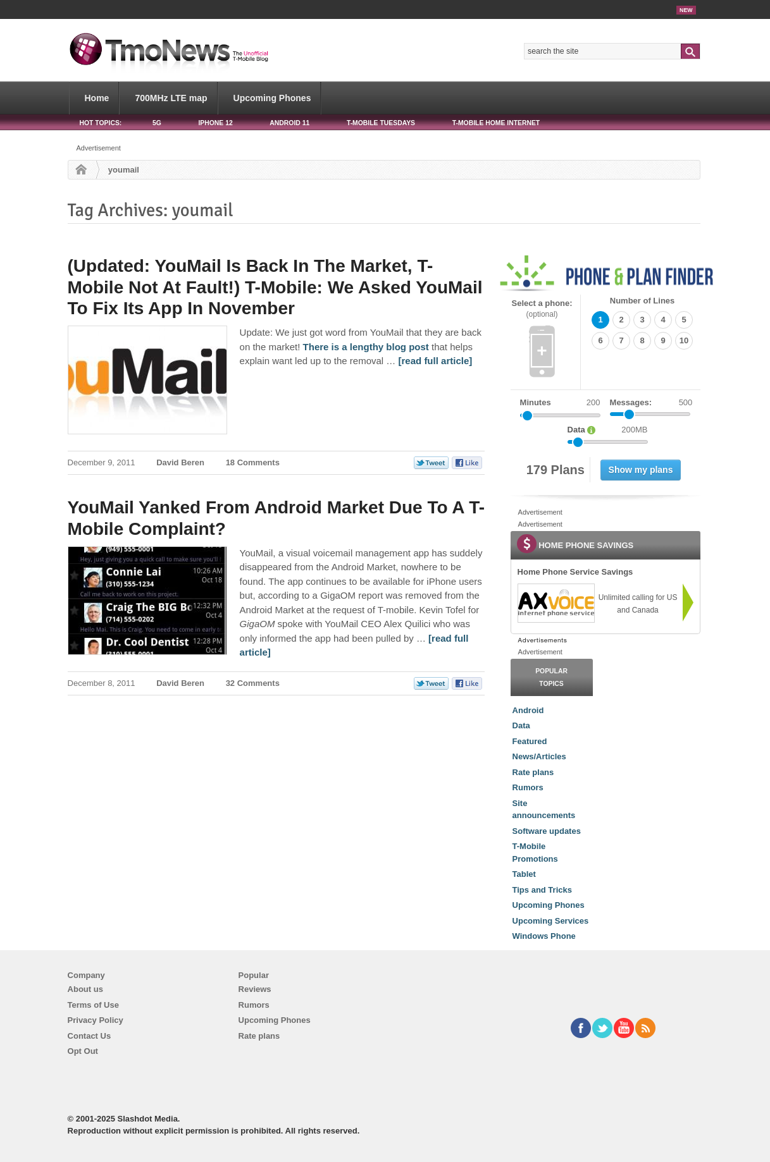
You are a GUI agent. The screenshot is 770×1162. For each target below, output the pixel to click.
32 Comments (253, 683)
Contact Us (89, 1036)
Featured (529, 741)
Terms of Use (93, 1005)
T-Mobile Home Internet (496, 122)
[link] (555, 603)
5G (156, 122)
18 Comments (253, 462)
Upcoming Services (550, 921)
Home (97, 98)
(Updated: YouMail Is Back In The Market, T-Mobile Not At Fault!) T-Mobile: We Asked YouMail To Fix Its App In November (275, 287)
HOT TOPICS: (101, 122)
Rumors (527, 787)
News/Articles (539, 756)
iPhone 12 (215, 122)
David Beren (180, 462)
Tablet (524, 874)
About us (85, 989)
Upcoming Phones (272, 98)
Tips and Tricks (542, 890)
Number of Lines (642, 301)
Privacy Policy (95, 1020)
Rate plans (533, 772)
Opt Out (83, 1051)
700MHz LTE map (171, 98)
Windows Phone (544, 936)
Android (528, 710)
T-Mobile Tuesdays (381, 122)
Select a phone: (542, 309)
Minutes (535, 402)
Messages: (651, 402)
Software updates (546, 831)
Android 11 (289, 122)
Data (521, 725)
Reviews (255, 989)
